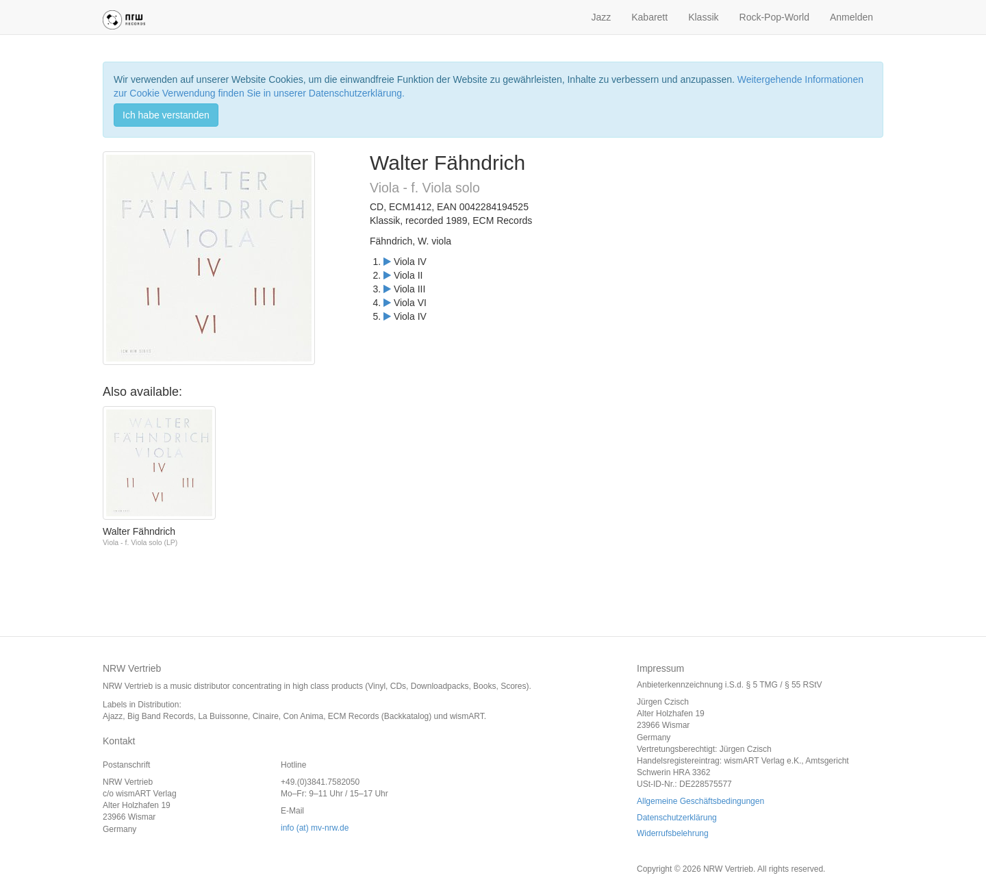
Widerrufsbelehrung (673, 833)
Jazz (601, 17)
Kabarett (649, 17)
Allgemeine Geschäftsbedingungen (700, 801)
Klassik (703, 17)
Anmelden (851, 17)
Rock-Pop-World (774, 17)
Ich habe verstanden (166, 115)
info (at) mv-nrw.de (315, 828)
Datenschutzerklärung (677, 817)
